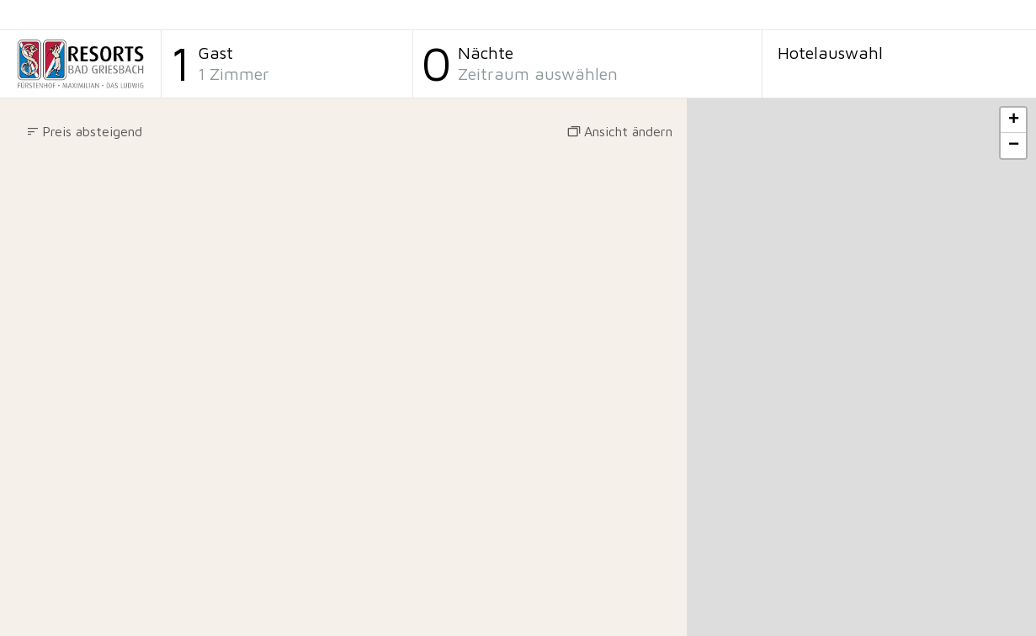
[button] (84, 132)
